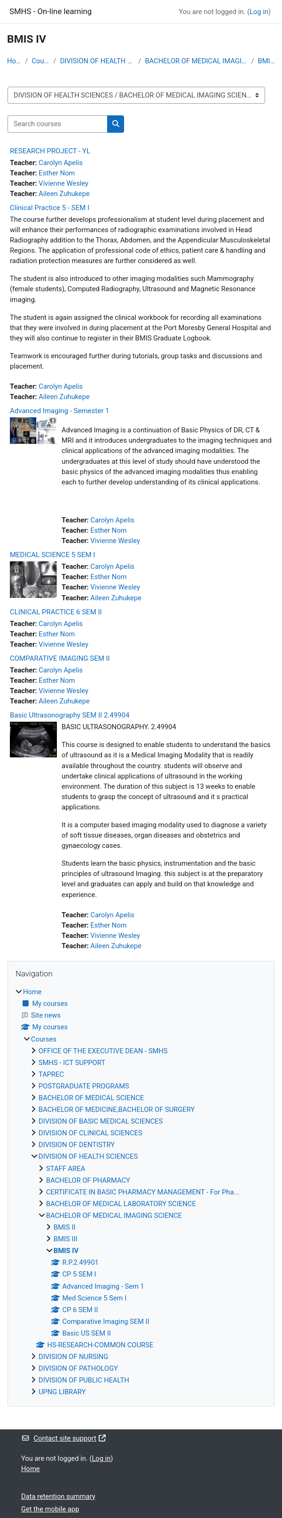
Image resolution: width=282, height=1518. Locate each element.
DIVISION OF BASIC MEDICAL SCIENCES (101, 1121)
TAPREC (51, 1074)
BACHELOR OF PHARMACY (88, 1180)
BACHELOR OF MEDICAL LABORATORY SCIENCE (121, 1204)
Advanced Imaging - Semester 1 (59, 411)
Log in (259, 12)
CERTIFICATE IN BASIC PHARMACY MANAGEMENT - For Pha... (142, 1192)
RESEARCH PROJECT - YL (50, 151)
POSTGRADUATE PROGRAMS (84, 1086)
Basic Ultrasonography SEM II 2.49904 (69, 715)
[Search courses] (58, 123)
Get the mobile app (50, 1509)
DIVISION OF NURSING (73, 1356)
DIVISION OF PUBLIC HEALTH (84, 1380)
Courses (40, 61)
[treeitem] (141, 1192)
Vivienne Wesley (63, 183)
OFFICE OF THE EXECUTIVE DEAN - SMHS (103, 1051)
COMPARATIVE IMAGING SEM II (60, 658)
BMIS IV (266, 61)
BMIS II (64, 1227)
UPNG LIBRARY (62, 1392)
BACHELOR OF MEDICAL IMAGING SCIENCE (196, 61)
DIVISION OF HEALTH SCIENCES (97, 61)
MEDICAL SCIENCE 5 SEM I (52, 555)
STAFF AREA (65, 1168)
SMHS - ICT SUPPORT (72, 1062)
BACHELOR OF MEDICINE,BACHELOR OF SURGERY (117, 1109)
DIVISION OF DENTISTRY (77, 1144)
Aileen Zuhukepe (64, 193)
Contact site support (64, 1438)
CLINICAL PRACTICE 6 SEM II (56, 612)
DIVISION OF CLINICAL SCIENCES (90, 1133)
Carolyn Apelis (61, 163)
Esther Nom (57, 173)
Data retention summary (58, 1496)
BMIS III (65, 1239)
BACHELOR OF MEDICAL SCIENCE (91, 1098)
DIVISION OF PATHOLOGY (78, 1368)
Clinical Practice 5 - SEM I (49, 208)
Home (14, 61)
